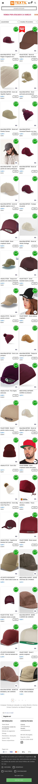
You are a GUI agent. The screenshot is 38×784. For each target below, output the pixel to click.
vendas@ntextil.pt (25, 730)
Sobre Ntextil (5, 724)
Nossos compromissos (8, 740)
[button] (28, 3)
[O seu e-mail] (17, 713)
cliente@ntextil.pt (25, 726)
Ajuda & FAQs (6, 738)
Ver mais (4, 764)
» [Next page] (25, 700)
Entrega (4, 733)
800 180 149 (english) (26, 734)
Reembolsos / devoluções (9, 736)
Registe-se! (7, 716)
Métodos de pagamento (8, 731)
